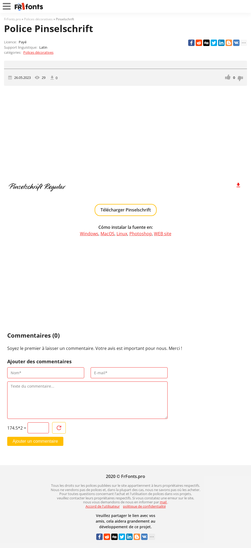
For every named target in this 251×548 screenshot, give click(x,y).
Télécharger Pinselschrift (126, 210)
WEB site (162, 234)
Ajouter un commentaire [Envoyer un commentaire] (35, 441)
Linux (122, 234)
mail (163, 502)
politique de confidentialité (144, 506)
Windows (89, 234)
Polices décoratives (38, 52)
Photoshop (140, 234)
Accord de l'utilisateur (103, 506)
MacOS (107, 234)
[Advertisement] (125, 131)
